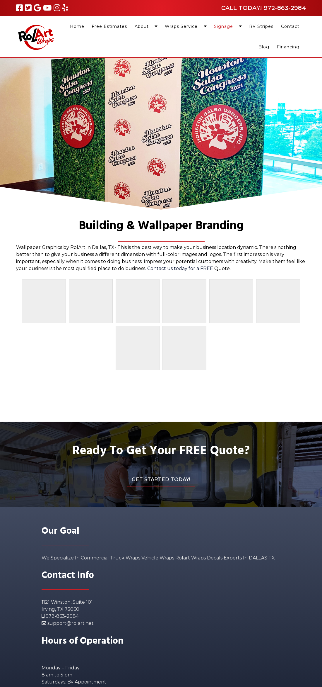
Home (77, 26)
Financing (288, 47)
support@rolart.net (68, 623)
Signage (223, 26)
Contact (290, 26)
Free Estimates (109, 26)
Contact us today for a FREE (180, 268)
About (142, 26)
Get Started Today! (161, 479)
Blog (263, 47)
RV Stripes (261, 26)
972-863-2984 (60, 616)
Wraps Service (181, 26)
